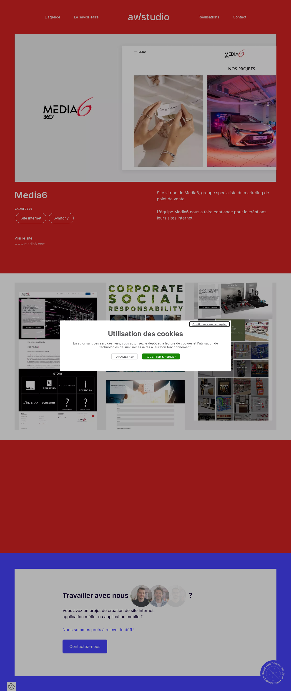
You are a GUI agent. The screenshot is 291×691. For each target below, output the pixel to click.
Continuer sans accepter (209, 324)
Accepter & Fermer (161, 356)
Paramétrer (124, 356)
